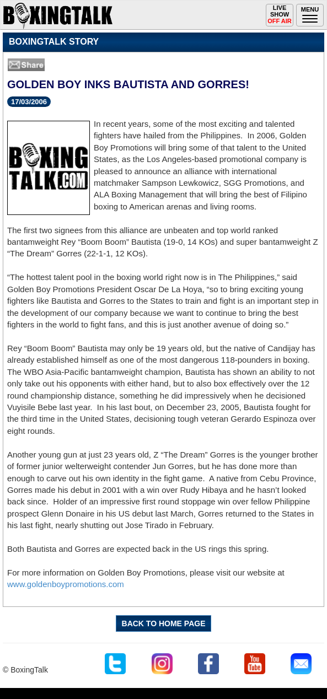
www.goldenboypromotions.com (65, 584)
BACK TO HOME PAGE (164, 623)
